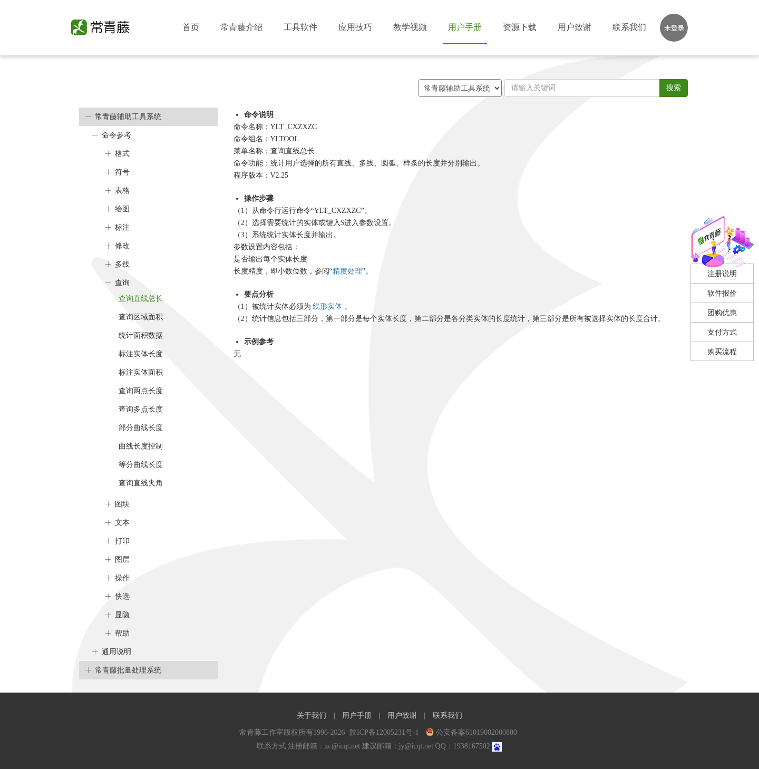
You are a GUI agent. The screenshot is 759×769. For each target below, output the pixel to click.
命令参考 (116, 135)
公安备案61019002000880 (471, 732)
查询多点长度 (141, 409)
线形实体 (328, 306)
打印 (122, 541)
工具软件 (300, 27)
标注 (122, 227)
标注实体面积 (141, 372)
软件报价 (722, 293)
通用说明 (116, 652)
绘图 (122, 209)
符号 (122, 172)
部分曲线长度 (141, 428)
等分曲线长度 (141, 465)
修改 (122, 246)
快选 (122, 596)
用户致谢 (574, 27)
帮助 (122, 633)
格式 (122, 154)
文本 (122, 523)
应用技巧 (355, 27)
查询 (122, 283)
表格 (122, 190)
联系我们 (629, 27)
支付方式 (722, 332)
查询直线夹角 (141, 483)
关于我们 (311, 715)
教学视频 (410, 27)
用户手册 (465, 27)
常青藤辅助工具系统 (128, 117)
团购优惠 (722, 313)
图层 (122, 559)
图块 (122, 504)
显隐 (122, 615)
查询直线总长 (141, 299)
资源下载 (520, 27)
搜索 (673, 88)
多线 (122, 264)
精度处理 (347, 271)
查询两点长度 (141, 391)
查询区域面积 (141, 317)
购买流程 (722, 352)
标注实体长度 (141, 354)
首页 (190, 27)
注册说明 (722, 274)
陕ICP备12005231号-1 (385, 732)
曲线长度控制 (141, 446)
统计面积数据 (141, 335)
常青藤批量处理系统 (128, 670)
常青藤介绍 (241, 27)
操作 (122, 578)
